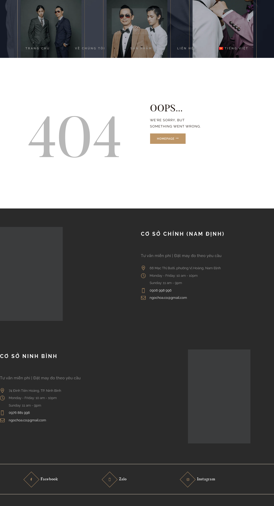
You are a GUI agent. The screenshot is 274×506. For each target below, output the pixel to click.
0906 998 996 (161, 290)
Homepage (166, 138)
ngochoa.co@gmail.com (168, 298)
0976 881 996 (19, 413)
